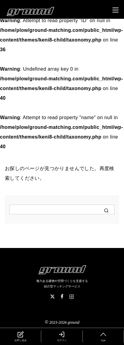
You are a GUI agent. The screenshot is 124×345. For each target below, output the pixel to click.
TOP (103, 336)
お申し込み (20, 336)
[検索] (62, 209)
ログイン (61, 336)
